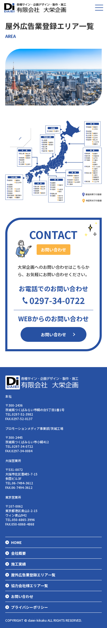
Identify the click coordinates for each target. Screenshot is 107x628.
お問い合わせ (53, 334)
